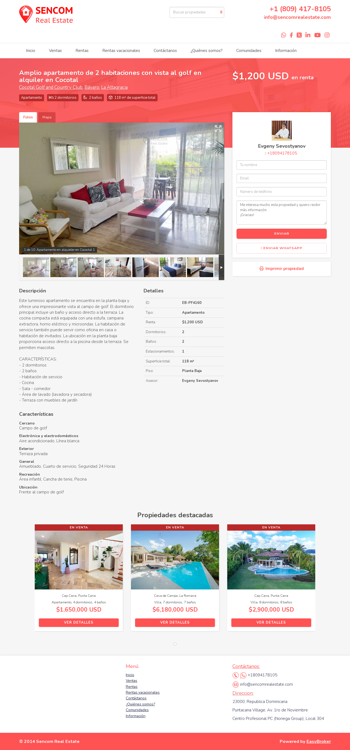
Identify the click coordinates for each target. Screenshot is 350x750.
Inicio (30, 50)
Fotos (28, 117)
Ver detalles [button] (79, 622)
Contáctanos (165, 50)
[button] (27, 580)
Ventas (55, 50)
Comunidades (248, 50)
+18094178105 (282, 153)
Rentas (82, 50)
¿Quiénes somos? (207, 50)
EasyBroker (319, 741)
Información (286, 50)
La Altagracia (114, 87)
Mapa (46, 117)
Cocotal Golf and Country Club (51, 87)
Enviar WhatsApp (282, 248)
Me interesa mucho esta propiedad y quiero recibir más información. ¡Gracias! (282, 212)
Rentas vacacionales (121, 50)
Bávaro (91, 87)
